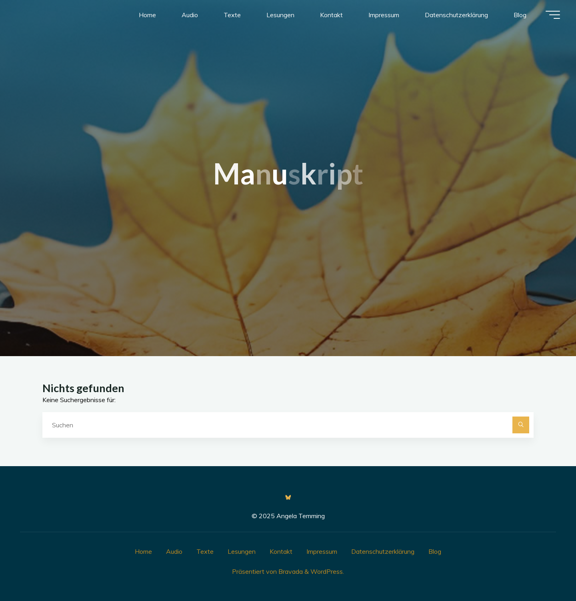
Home (143, 551)
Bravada (290, 571)
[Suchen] (520, 425)
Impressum (321, 551)
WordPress (326, 571)
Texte (205, 551)
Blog (434, 551)
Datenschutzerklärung (382, 551)
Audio (174, 551)
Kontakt (281, 551)
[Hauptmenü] (553, 15)
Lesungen (242, 551)
